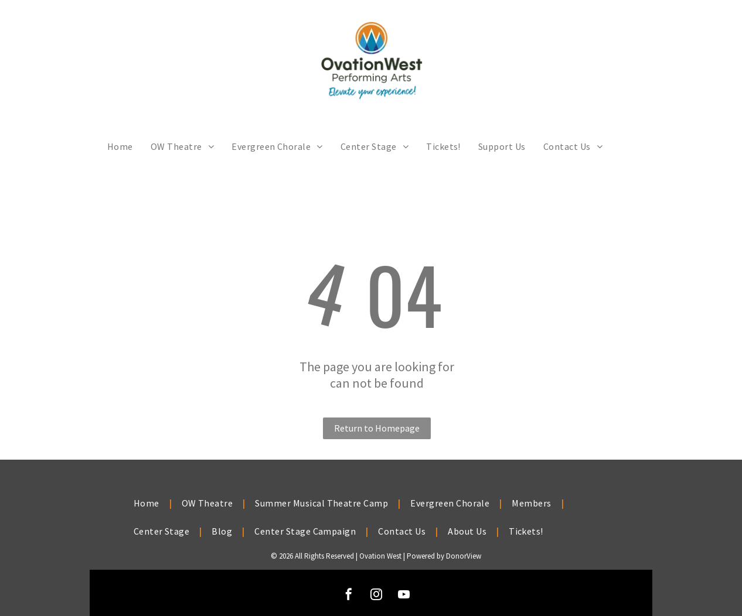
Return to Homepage (377, 428)
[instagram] (376, 596)
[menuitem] (120, 146)
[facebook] (349, 596)
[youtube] (404, 596)
